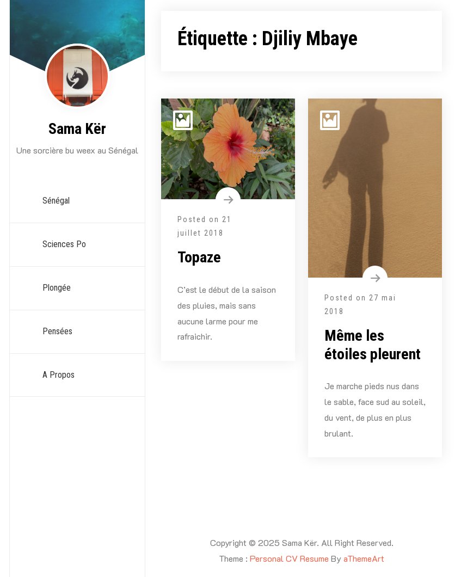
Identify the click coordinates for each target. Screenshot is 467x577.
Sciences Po (64, 244)
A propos (58, 375)
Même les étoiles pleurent (372, 345)
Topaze (199, 257)
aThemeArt (363, 558)
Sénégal (56, 200)
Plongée (56, 288)
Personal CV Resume (289, 558)
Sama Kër (77, 129)
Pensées (57, 331)
